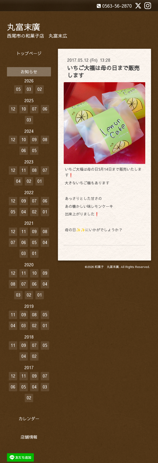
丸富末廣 (23, 27)
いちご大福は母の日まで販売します (103, 71)
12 (13, 109)
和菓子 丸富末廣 (107, 267)
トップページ (28, 53)
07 (34, 109)
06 (45, 109)
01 (39, 181)
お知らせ (29, 72)
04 (18, 181)
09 (34, 139)
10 (23, 109)
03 (29, 89)
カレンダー (29, 418)
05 (18, 89)
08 (45, 139)
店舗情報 (29, 437)
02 (39, 89)
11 (23, 170)
